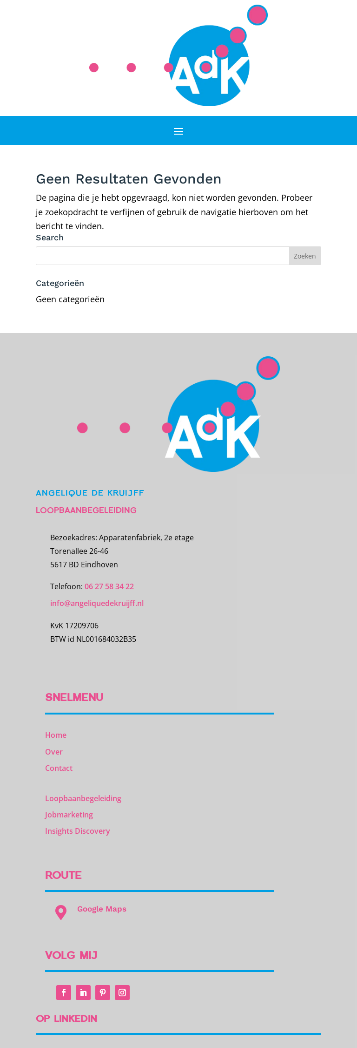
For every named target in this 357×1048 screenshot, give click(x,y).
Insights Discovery (77, 831)
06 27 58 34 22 (109, 586)
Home (55, 735)
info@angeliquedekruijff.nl (97, 603)
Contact (59, 768)
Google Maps (101, 908)
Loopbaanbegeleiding (83, 798)
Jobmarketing (69, 815)
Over (54, 752)
